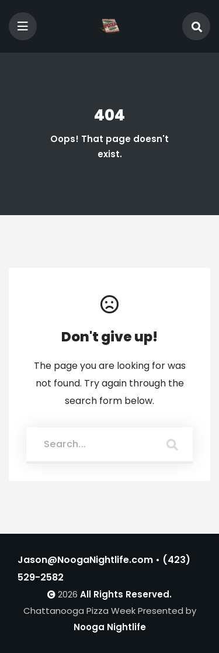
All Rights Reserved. (126, 594)
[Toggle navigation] (23, 26)
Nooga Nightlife (110, 627)
